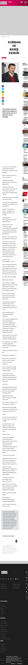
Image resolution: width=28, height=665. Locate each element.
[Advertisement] (14, 21)
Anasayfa (3, 36)
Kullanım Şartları (16, 584)
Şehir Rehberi (4, 637)
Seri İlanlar (3, 635)
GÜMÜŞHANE (3, 606)
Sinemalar (3, 633)
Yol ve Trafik (4, 623)
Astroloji (2, 652)
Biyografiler (3, 648)
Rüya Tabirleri (4, 650)
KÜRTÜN (2, 612)
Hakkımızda (3, 584)
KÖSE (2, 610)
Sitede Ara (3, 644)
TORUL (2, 614)
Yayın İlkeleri (3, 586)
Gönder (16, 541)
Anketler (3, 646)
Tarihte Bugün (4, 631)
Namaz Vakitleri (4, 625)
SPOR (2, 616)
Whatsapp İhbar (16, 586)
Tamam (19, 663)
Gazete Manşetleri (5, 639)
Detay (13, 663)
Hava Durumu (4, 621)
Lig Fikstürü (3, 629)
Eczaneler (3, 627)
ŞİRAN (2, 608)
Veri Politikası (4, 588)
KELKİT (10, 2)
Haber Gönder (16, 588)
